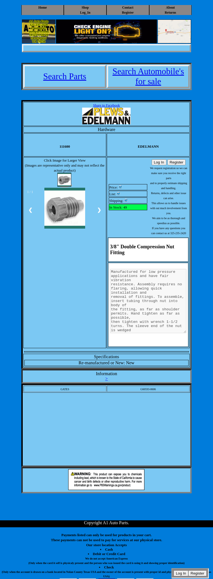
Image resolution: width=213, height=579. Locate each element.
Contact (127, 7)
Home (42, 7)
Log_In (85, 12)
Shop (85, 7)
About (170, 7)
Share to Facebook (106, 105)
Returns (170, 12)
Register (128, 12)
